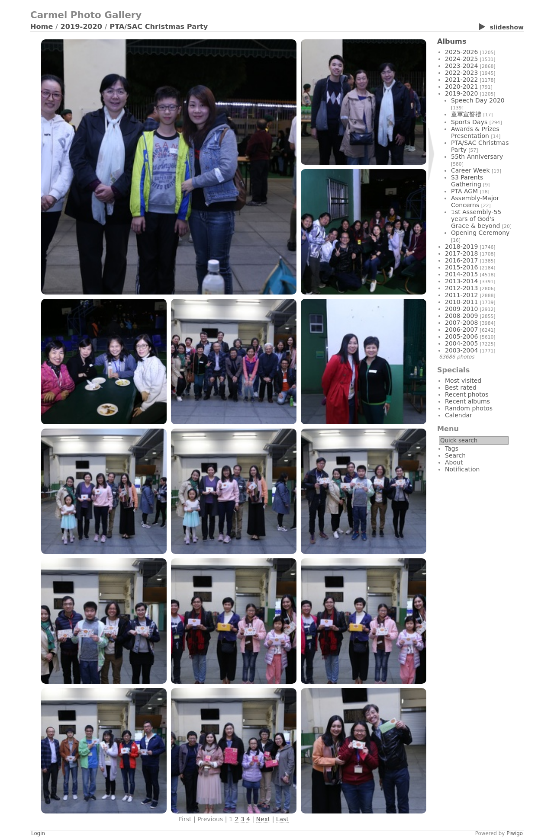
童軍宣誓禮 (466, 114)
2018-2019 (461, 246)
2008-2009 (461, 315)
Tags (451, 448)
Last (282, 819)
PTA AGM (464, 191)
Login (38, 833)
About (454, 462)
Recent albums (467, 401)
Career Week (470, 170)
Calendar (458, 415)
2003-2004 (461, 350)
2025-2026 (461, 51)
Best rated (461, 387)
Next (263, 819)
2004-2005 (461, 343)
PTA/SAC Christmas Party (159, 26)
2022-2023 (461, 72)
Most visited (463, 380)
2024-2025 (461, 58)
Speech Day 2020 (478, 100)
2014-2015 (461, 274)
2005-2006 (461, 336)
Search (455, 455)
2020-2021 (461, 86)
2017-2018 (461, 253)
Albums (452, 41)
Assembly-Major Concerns (475, 201)
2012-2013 (461, 288)
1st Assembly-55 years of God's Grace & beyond (476, 218)
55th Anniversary (477, 156)
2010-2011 (461, 301)
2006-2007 (461, 329)
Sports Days (469, 121)
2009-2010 (461, 308)
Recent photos (467, 394)
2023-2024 (461, 65)
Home (41, 26)
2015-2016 (461, 267)
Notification (462, 469)
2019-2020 (82, 26)
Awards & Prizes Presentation (475, 132)
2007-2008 (461, 322)
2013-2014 (461, 281)
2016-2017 (461, 260)
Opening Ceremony (480, 232)
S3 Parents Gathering (467, 181)
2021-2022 (461, 79)
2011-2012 (461, 294)
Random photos (469, 408)
